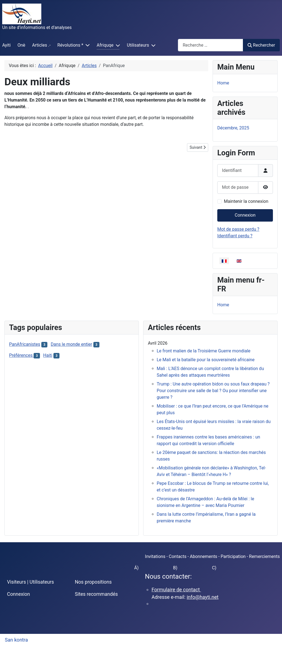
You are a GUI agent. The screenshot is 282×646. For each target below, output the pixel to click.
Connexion (245, 215)
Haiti (47, 355)
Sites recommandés (96, 594)
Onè (21, 45)
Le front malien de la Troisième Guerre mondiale (203, 350)
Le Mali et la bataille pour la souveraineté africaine (205, 359)
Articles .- (41, 45)
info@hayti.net (202, 597)
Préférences (21, 355)
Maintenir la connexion (246, 201)
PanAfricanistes (24, 344)
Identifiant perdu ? (235, 235)
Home (223, 83)
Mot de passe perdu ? (238, 229)
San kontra (16, 640)
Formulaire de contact (176, 589)
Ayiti (6, 45)
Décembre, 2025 (233, 128)
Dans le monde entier (71, 344)
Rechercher (261, 45)
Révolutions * (70, 45)
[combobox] (210, 45)
